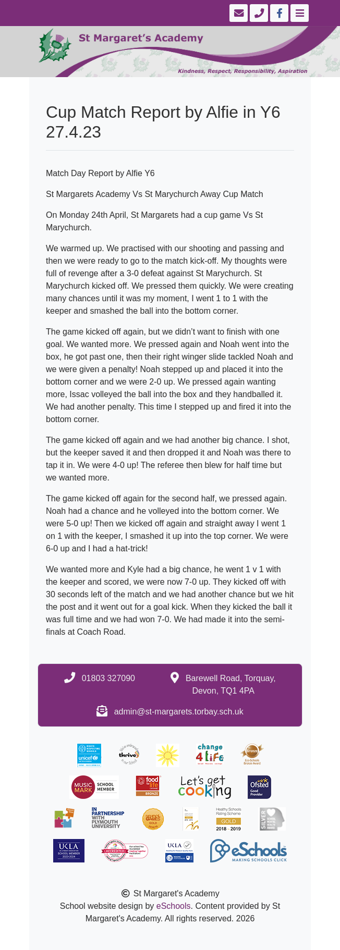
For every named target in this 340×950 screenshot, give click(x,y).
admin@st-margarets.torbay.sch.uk (179, 711)
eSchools (173, 906)
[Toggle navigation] (298, 13)
